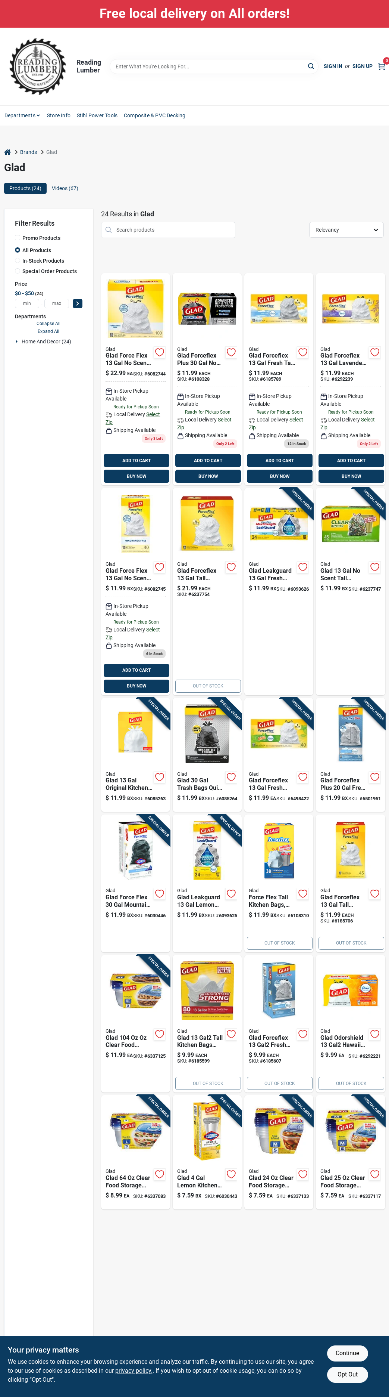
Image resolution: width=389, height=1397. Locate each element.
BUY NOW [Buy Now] (137, 476)
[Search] (311, 66)
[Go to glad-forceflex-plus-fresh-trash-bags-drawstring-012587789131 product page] (350, 755)
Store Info (58, 115)
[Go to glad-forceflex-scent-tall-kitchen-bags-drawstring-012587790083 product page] (278, 883)
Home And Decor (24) (46, 341)
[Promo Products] (17, 237)
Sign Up (362, 66)
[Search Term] (214, 66)
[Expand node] (17, 341)
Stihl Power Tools (97, 115)
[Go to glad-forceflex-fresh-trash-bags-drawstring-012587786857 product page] (278, 755)
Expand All (48, 331)
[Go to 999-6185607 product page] (278, 1024)
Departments (19, 115)
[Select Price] (77, 303)
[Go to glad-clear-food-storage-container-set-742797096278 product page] (135, 1152)
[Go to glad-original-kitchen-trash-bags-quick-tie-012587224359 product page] (135, 755)
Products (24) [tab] (25, 188)
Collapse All (48, 323)
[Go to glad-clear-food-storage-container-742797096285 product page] (135, 1024)
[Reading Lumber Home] (37, 66)
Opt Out (348, 1374)
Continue (347, 1353)
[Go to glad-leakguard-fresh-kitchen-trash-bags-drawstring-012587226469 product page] (278, 591)
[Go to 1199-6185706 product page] (350, 883)
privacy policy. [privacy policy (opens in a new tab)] (134, 1370)
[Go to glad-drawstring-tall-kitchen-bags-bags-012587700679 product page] (278, 379)
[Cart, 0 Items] (381, 66)
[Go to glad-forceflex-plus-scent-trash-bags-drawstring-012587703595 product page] (207, 379)
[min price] (27, 303)
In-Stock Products (43, 261)
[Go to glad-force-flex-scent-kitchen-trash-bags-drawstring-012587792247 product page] (135, 591)
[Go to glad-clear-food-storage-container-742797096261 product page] (350, 1152)
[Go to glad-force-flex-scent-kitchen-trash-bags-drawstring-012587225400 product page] (135, 379)
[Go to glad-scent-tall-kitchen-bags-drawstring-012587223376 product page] (350, 591)
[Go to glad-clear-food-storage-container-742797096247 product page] (278, 1152)
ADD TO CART (136, 460)
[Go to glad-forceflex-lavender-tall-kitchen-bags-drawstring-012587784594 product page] (350, 379)
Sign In (333, 66)
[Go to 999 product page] (207, 1024)
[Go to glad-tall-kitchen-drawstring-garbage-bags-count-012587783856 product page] (207, 591)
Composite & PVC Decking (155, 115)
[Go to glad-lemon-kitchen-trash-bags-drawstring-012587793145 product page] (207, 1152)
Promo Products (41, 238)
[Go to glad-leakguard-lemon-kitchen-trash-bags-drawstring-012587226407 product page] (207, 883)
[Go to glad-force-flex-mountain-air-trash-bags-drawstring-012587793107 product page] (135, 883)
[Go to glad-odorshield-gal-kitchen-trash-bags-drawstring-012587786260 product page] (350, 1024)
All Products (36, 250)
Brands (28, 152)
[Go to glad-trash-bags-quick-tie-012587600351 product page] (207, 755)
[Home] (7, 152)
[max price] (56, 303)
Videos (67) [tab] (65, 188)
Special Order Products (49, 271)
